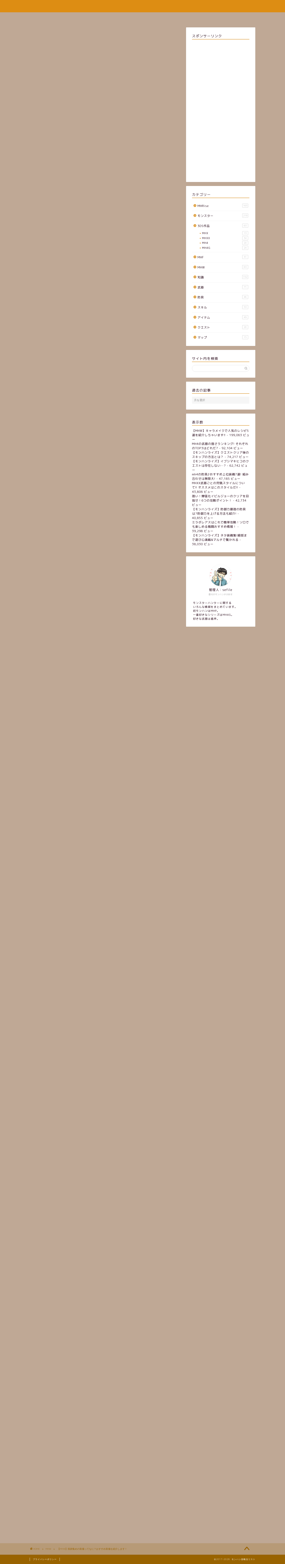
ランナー (59, 356)
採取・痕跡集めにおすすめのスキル (65, 340)
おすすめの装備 (51, 335)
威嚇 (56, 352)
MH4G (225, 248)
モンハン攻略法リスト (142, 6)
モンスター (223, 216)
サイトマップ (132, 17)
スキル (223, 307)
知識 (223, 277)
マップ (223, 337)
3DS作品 (223, 226)
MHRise (223, 206)
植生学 (58, 345)
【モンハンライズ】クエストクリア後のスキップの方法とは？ (220, 454)
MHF (223, 257)
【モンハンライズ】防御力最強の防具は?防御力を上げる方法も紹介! (219, 511)
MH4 (225, 243)
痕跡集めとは (50, 331)
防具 (223, 297)
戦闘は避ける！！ (53, 373)
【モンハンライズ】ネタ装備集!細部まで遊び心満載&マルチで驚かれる (219, 537)
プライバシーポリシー (45, 1559)
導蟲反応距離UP (63, 368)
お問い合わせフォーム (166, 17)
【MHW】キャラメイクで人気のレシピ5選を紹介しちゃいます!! (220, 433)
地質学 (58, 348)
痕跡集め (67, 1315)
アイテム (223, 317)
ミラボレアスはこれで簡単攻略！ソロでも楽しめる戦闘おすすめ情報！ (220, 524)
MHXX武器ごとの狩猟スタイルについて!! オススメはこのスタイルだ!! (218, 485)
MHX (225, 233)
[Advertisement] (105, 79)
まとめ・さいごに (53, 377)
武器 (223, 287)
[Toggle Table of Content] (84, 325)
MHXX (225, 238)
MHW (40, 129)
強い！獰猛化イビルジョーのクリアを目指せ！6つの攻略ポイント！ (220, 498)
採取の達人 (60, 360)
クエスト (223, 327)
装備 (41, 1315)
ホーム (108, 17)
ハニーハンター (63, 364)
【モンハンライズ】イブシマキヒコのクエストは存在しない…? (220, 463)
